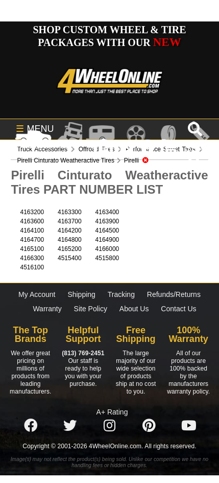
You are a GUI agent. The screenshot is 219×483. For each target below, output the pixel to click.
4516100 (32, 267)
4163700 (70, 221)
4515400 (70, 258)
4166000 (107, 248)
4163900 (107, 221)
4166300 (32, 258)
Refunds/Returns (174, 294)
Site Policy (90, 309)
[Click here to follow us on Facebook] (30, 426)
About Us (134, 309)
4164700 (32, 239)
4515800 (107, 258)
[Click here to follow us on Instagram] (110, 426)
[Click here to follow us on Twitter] (70, 426)
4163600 (32, 221)
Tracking (121, 294)
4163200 (32, 212)
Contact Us (178, 309)
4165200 (70, 248)
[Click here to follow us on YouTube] (189, 426)
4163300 (70, 212)
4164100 (32, 230)
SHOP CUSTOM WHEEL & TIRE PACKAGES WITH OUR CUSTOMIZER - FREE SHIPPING (109, 42)
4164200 (70, 230)
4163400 (107, 212)
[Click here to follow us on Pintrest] (149, 426)
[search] (193, 165)
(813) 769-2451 (83, 353)
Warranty (47, 309)
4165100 (32, 248)
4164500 (107, 230)
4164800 (70, 239)
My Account (36, 294)
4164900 (107, 239)
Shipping (81, 294)
